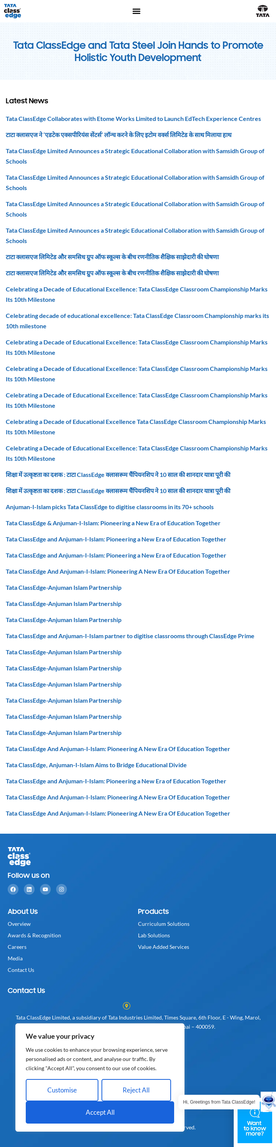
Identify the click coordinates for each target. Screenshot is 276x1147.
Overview (19, 923)
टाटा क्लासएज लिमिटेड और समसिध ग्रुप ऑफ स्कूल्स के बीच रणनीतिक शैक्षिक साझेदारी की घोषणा (112, 256)
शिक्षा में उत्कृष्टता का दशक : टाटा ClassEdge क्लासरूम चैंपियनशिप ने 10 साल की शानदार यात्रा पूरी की (118, 474)
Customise (62, 1090)
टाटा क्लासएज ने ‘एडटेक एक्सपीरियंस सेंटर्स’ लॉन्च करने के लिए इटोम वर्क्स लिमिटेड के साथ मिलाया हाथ (118, 134)
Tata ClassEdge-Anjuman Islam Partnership (63, 587)
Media (15, 958)
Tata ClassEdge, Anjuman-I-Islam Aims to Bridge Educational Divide (96, 764)
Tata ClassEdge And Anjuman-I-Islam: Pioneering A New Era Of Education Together (118, 571)
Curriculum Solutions (164, 923)
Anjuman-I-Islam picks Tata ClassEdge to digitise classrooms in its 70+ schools (110, 506)
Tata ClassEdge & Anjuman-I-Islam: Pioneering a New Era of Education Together (113, 522)
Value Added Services (163, 946)
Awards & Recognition (34, 935)
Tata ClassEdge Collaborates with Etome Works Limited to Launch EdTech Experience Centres (133, 118)
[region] (100, 1077)
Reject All (136, 1090)
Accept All (100, 1112)
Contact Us (21, 970)
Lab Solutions (154, 935)
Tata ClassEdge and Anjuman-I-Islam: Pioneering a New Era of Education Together (116, 539)
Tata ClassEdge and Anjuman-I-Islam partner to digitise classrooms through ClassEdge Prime (130, 635)
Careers (17, 946)
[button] (136, 11)
